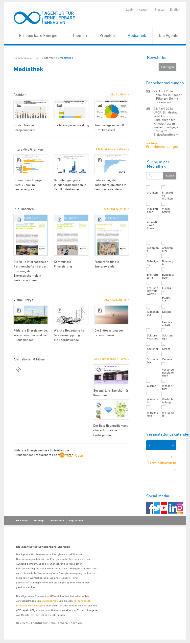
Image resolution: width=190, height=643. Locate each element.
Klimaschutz (153, 313)
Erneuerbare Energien (39, 35)
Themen (79, 35)
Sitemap (38, 520)
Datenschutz (56, 520)
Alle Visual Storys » (116, 299)
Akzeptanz (153, 249)
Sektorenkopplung (153, 337)
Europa (166, 288)
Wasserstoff (152, 401)
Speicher (152, 348)
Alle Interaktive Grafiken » (112, 149)
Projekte (107, 35)
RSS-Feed (22, 520)
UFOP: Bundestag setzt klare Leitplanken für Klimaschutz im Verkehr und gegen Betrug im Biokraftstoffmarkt (167, 123)
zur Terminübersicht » (161, 462)
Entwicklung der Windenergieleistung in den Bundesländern (110, 184)
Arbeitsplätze (167, 249)
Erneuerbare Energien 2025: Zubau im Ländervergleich (29, 184)
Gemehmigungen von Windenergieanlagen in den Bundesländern (70, 184)
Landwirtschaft (167, 324)
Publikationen (152, 210)
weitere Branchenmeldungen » (163, 145)
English (175, 9)
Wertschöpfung (167, 401)
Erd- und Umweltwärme (152, 291)
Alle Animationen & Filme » (111, 358)
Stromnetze (152, 361)
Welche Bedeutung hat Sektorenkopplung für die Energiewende (69, 334)
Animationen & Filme (152, 225)
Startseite (50, 58)
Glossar (159, 9)
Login (130, 9)
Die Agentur (169, 35)
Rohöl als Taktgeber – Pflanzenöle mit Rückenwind (168, 98)
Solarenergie (167, 337)
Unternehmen (50, 600)
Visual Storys (166, 210)
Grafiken (152, 192)
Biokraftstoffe (153, 276)
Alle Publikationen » (116, 208)
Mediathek (136, 35)
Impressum (76, 520)
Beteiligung (152, 263)
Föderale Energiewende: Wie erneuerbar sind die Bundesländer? (31, 334)
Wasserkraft (167, 387)
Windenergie (152, 414)
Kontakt (144, 9)
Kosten (166, 311)
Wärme (151, 385)
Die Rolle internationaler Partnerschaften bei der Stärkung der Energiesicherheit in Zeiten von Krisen (31, 271)
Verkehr (167, 359)
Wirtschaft (168, 414)
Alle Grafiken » (119, 94)
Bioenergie (167, 263)
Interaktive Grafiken (167, 195)
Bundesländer (168, 276)
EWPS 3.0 (166, 300)
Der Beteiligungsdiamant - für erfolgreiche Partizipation (110, 430)
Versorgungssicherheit (168, 372)
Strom (166, 348)
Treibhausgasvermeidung (71, 125)
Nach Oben (75, 455)
